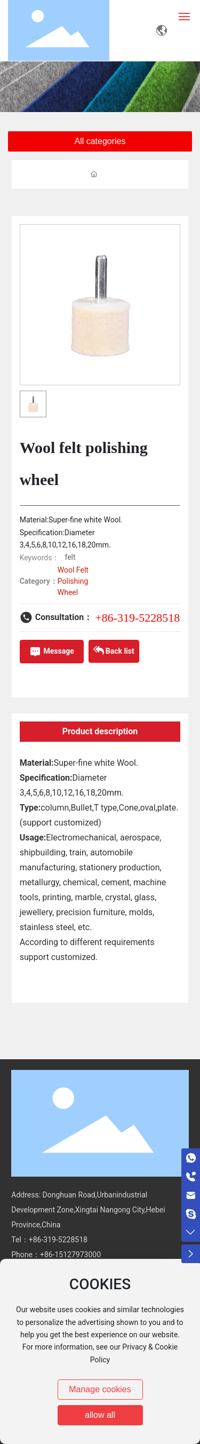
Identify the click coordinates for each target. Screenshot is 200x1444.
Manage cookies (100, 1389)
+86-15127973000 (70, 1254)
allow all (100, 1414)
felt (70, 557)
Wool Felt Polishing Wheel (73, 581)
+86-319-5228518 (137, 617)
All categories (99, 141)
